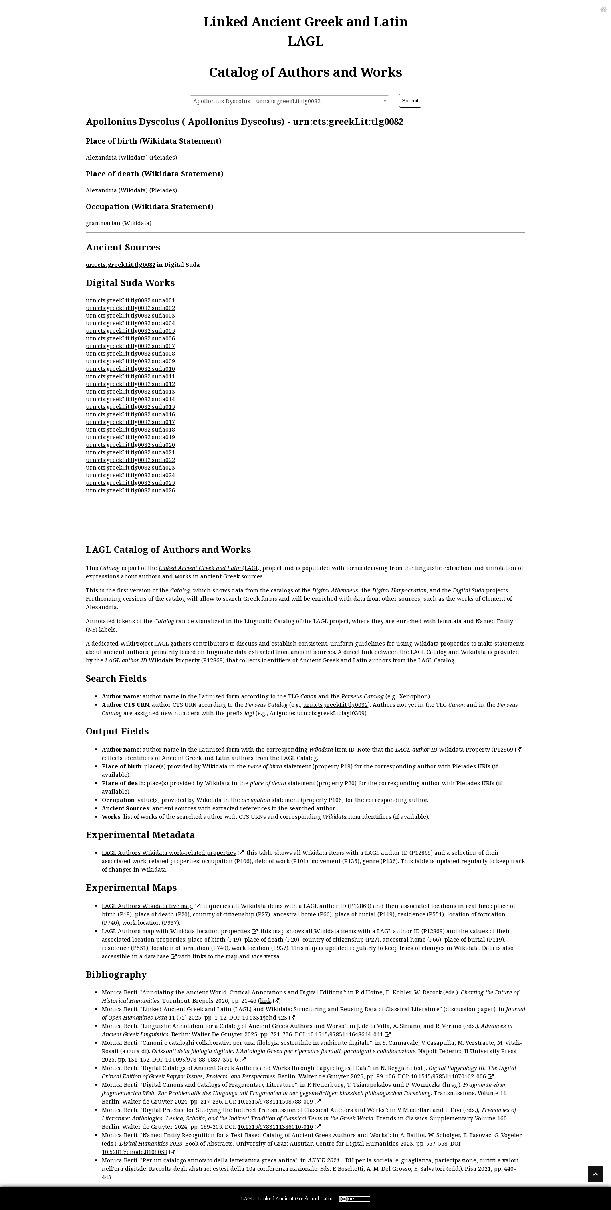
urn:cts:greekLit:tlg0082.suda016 (130, 414)
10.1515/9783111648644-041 (345, 1034)
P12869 (213, 660)
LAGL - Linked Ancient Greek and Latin (287, 1198)
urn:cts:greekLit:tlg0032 (335, 704)
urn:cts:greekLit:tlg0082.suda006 (130, 338)
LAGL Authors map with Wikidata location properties (176, 931)
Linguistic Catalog (269, 621)
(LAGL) (210, 568)
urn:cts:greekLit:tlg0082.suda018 (130, 429)
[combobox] (289, 100)
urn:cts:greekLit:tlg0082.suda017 (130, 422)
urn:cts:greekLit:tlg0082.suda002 (130, 308)
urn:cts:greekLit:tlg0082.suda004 (130, 323)
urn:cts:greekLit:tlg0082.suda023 (130, 467)
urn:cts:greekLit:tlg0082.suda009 (130, 361)
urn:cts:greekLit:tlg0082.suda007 (130, 346)
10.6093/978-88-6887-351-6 (201, 1059)
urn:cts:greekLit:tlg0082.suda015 (130, 406)
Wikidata (133, 157)
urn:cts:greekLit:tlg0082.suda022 (130, 460)
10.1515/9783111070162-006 (448, 1076)
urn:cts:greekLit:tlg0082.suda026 (130, 490)
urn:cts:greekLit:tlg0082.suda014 (130, 399)
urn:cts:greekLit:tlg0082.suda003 (130, 315)
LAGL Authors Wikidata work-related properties (169, 852)
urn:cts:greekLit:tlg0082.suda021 (130, 452)
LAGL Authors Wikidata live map (147, 906)
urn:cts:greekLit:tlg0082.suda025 (130, 482)
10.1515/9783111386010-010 (275, 1126)
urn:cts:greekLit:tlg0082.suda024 (130, 475)
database (156, 956)
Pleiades (163, 157)
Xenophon (413, 696)
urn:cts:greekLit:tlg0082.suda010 (130, 368)
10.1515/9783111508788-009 (275, 1101)
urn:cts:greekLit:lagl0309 (331, 713)
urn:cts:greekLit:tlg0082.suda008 (130, 353)
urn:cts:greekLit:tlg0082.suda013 (130, 391)
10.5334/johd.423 (264, 1017)
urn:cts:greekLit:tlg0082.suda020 (130, 444)
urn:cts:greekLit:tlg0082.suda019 (130, 437)
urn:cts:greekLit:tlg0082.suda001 (130, 300)
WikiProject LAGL (144, 643)
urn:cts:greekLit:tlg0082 (120, 264)
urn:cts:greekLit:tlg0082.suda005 (130, 330)
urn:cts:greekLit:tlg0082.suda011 (130, 376)
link (265, 1000)
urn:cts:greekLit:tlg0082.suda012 (130, 384)
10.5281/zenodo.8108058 (134, 1152)
